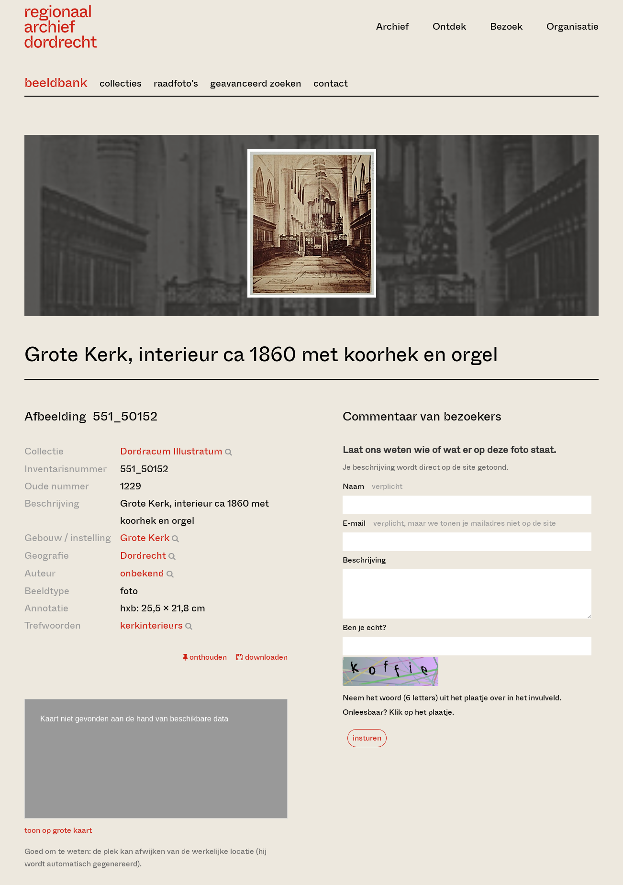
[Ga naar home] (110, 26)
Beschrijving (364, 559)
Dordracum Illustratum (171, 451)
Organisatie (572, 26)
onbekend (142, 573)
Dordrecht (143, 556)
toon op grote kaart (58, 830)
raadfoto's (176, 83)
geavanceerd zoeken (255, 83)
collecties (121, 83)
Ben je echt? (364, 636)
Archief (392, 26)
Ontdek (449, 26)
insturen (367, 746)
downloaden (262, 657)
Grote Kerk (144, 538)
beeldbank (56, 82)
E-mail (449, 523)
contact (330, 83)
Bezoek (506, 26)
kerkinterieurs (151, 625)
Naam (372, 486)
